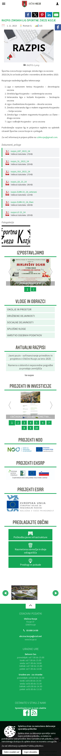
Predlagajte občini (30, 522)
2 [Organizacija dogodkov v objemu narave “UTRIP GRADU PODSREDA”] (18, 422)
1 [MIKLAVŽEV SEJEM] (27, 289)
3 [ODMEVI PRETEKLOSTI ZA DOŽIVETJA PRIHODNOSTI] (24, 422)
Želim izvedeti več (11, 752)
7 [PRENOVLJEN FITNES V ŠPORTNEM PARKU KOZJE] (49, 422)
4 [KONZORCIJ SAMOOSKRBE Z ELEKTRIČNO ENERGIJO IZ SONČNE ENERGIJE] (30, 422)
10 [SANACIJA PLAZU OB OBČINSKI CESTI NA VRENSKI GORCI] (36, 427)
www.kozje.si (30, 639)
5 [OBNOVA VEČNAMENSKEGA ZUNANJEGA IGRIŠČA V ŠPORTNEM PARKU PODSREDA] (36, 422)
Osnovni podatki (30, 613)
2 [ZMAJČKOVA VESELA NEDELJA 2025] (33, 289)
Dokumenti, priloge (11, 144)
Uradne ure (31, 649)
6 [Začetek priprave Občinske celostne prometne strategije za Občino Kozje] (42, 422)
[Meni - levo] (3, 3)
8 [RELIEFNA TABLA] (24, 427)
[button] (5, 593)
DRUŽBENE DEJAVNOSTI (21, 315)
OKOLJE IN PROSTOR (19, 309)
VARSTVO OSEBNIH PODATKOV (24, 335)
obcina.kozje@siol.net (30, 636)
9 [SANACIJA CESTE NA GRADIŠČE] (30, 427)
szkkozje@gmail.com (47, 137)
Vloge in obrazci (30, 301)
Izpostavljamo (30, 253)
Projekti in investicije (30, 386)
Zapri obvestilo (30, 752)
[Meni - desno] (57, 3)
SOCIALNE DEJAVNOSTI (20, 322)
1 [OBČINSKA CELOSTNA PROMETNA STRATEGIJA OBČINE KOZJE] (12, 423)
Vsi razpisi (29, 375)
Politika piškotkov (35, 746)
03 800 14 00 (32, 630)
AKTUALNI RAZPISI (30, 347)
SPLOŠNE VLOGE (16, 328)
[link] (28, 14)
